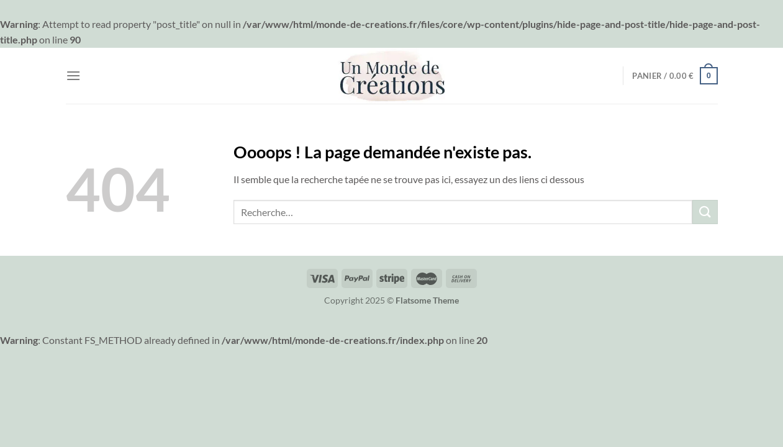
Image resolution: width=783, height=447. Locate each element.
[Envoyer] (704, 212)
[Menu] (73, 75)
